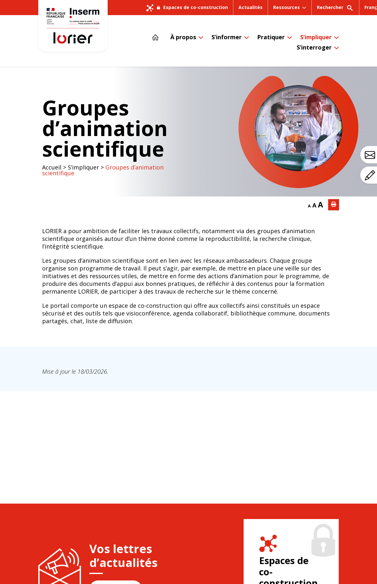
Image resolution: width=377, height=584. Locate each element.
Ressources (286, 7)
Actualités (250, 7)
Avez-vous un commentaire (371, 175)
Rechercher (335, 9)
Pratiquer (271, 37)
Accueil (51, 167)
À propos (183, 37)
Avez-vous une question (371, 155)
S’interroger (314, 47)
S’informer (226, 37)
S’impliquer (316, 37)
